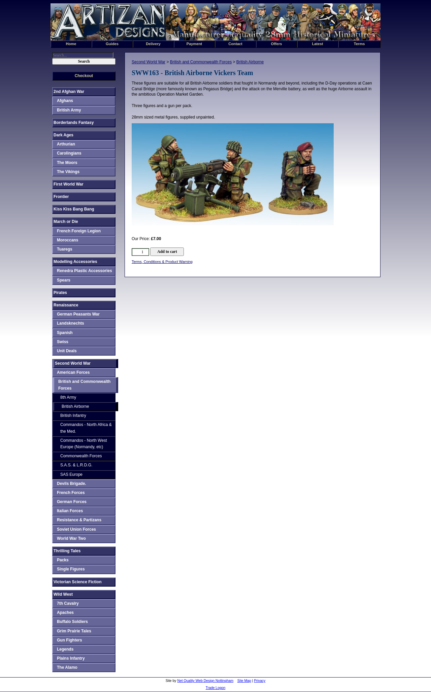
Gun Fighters (69, 640)
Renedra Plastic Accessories (84, 270)
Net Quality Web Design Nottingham (205, 681)
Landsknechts (70, 323)
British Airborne (250, 62)
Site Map (244, 681)
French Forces (71, 492)
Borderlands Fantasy (74, 122)
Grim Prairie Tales (74, 631)
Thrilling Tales (67, 551)
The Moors (67, 162)
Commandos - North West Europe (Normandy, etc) (83, 443)
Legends (65, 649)
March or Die (66, 221)
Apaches (65, 612)
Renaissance (66, 305)
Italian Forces (70, 510)
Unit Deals (67, 351)
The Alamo (67, 667)
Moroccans (67, 240)
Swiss (62, 341)
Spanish (65, 332)
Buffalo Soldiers (72, 621)
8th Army (68, 397)
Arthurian (66, 144)
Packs (63, 560)
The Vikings (68, 171)
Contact (235, 44)
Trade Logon (216, 688)
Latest (317, 44)
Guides (112, 44)
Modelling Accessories (75, 261)
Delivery (153, 44)
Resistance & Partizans (79, 520)
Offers (276, 44)
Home (71, 44)
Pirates (60, 292)
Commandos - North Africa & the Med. (86, 427)
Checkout (84, 75)
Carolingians (69, 153)
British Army (69, 110)
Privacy (259, 681)
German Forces (72, 501)
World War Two (71, 538)
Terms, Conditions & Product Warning (162, 262)
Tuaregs (64, 249)
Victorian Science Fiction (78, 582)
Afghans (65, 100)
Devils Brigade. (71, 483)
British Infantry (73, 415)
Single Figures (71, 569)
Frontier (61, 196)
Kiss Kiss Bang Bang (74, 209)
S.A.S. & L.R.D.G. (76, 465)
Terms (359, 44)
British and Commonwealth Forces (201, 62)
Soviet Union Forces (76, 529)
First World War (69, 184)
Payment (194, 44)
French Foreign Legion (79, 231)
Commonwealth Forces (81, 456)
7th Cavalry (68, 603)
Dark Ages (63, 135)
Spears (63, 280)
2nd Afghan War (69, 91)
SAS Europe (71, 474)
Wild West (63, 594)
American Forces (73, 372)
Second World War (148, 62)
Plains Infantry (71, 658)
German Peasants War (78, 314)
